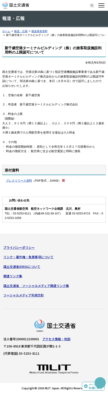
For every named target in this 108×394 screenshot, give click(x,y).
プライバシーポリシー (19, 247)
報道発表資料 (39, 31)
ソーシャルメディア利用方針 (23, 295)
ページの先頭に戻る (95, 386)
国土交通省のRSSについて (21, 266)
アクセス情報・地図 (56, 339)
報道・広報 (21, 31)
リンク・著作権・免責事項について (28, 257)
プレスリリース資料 (19, 180)
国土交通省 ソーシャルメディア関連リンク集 (36, 285)
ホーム (6, 31)
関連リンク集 (12, 276)
